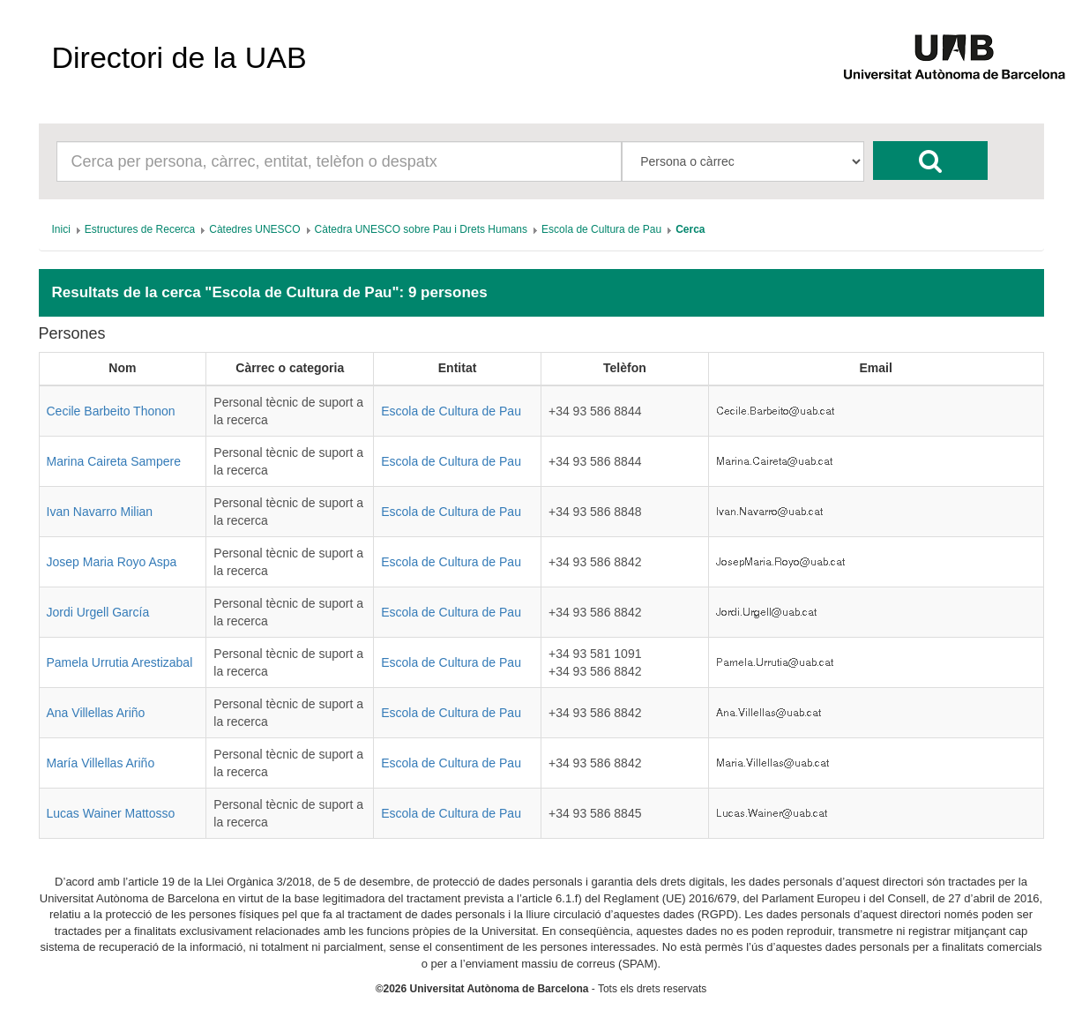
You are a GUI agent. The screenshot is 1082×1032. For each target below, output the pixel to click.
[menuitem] (61, 229)
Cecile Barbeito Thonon (111, 411)
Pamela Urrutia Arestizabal (120, 662)
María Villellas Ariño (101, 763)
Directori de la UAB (179, 57)
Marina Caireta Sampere (114, 461)
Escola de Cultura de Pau (451, 411)
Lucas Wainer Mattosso (111, 813)
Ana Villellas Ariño (96, 713)
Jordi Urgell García (98, 612)
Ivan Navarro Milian (100, 512)
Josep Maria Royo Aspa (112, 562)
